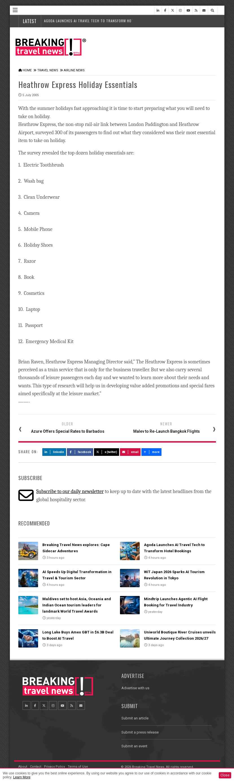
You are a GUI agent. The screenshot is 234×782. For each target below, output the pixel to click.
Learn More (21, 777)
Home (27, 70)
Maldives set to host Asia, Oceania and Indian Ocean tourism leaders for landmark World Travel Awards (76, 605)
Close (224, 775)
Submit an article (134, 718)
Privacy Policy (54, 766)
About (22, 766)
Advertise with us (135, 688)
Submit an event (134, 746)
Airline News (74, 70)
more (151, 452)
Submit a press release (140, 732)
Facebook (80, 452)
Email (130, 452)
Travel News (47, 70)
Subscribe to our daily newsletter (70, 491)
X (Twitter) (106, 452)
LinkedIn (54, 452)
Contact (35, 766)
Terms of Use (78, 766)
